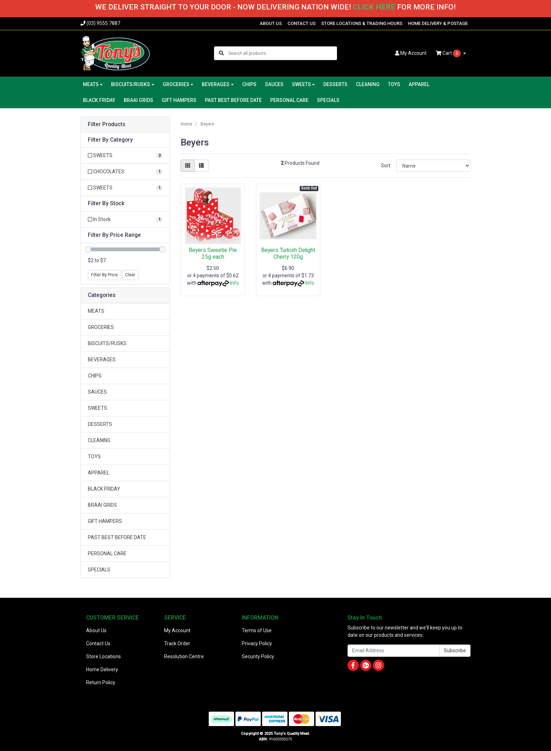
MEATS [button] (91, 84)
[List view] (201, 166)
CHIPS (249, 84)
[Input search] (282, 53)
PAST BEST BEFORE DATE (233, 100)
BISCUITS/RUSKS (107, 343)
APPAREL (419, 84)
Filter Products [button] (106, 124)
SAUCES (274, 84)
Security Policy (258, 656)
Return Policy (100, 682)
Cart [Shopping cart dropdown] (449, 53)
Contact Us (98, 643)
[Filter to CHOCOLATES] (125, 171)
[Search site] (221, 53)
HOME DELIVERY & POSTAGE (438, 23)
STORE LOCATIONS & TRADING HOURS (361, 23)
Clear (130, 274)
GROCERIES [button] (176, 84)
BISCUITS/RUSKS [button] (130, 84)
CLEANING (368, 84)
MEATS (96, 311)
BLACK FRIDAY (99, 100)
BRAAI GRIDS (138, 100)
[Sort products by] (433, 166)
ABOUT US (271, 23)
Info (234, 283)
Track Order (177, 643)
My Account (177, 630)
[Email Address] (394, 651)
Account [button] (411, 53)
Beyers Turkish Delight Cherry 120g (288, 253)
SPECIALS (328, 100)
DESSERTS (335, 84)
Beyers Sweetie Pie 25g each (213, 253)
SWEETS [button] (301, 84)
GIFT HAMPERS (179, 100)
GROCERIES (101, 327)
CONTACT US (301, 23)
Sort (385, 165)
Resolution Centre (184, 656)
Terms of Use (257, 630)
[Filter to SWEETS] (125, 155)
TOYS (394, 84)
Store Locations (103, 656)
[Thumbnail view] (188, 166)
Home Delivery (102, 669)
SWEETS (97, 408)
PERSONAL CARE (289, 100)
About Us (96, 630)
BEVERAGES (102, 359)
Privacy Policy (257, 643)
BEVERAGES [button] (215, 84)
